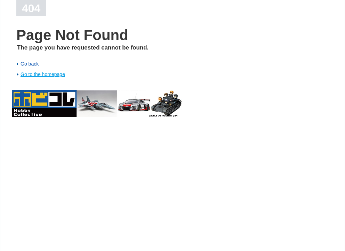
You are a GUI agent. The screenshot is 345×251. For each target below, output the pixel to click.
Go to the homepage (43, 74)
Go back (30, 64)
